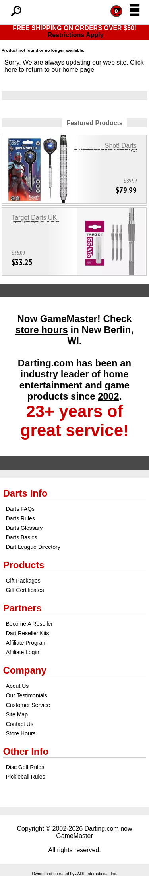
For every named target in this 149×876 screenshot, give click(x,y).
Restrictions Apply (76, 35)
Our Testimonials (26, 695)
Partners (22, 608)
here (10, 69)
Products (24, 565)
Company (24, 670)
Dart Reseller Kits (27, 633)
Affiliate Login (22, 652)
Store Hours (21, 733)
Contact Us (19, 724)
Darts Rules (20, 518)
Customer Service (28, 705)
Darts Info (25, 493)
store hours (41, 329)
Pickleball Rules (25, 776)
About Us (17, 686)
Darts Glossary (24, 528)
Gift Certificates (25, 590)
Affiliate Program (26, 643)
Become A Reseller (29, 624)
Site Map (17, 714)
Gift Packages (23, 580)
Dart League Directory (33, 547)
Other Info (26, 751)
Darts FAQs (20, 509)
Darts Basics (21, 537)
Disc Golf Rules (25, 767)
